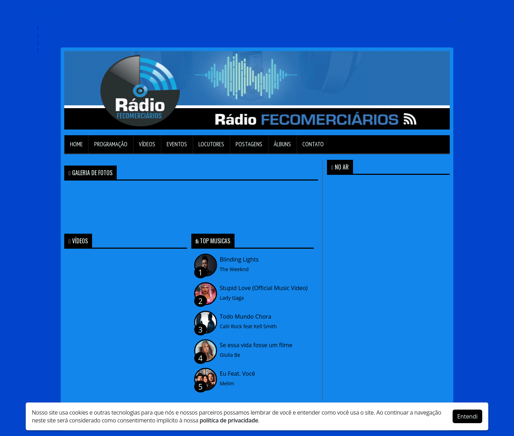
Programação (110, 144)
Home (76, 144)
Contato (313, 144)
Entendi (467, 416)
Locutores (211, 144)
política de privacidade (229, 420)
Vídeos (147, 144)
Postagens (249, 144)
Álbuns (282, 144)
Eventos (177, 144)
